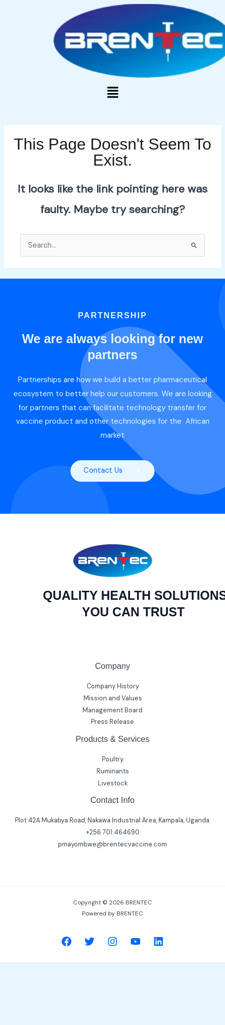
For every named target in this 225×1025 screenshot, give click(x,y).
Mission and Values (113, 698)
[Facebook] (67, 941)
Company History (112, 686)
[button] (112, 93)
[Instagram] (113, 941)
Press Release (112, 721)
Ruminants (112, 771)
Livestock (113, 783)
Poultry (113, 759)
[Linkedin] (159, 941)
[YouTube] (135, 941)
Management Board (112, 710)
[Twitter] (89, 941)
